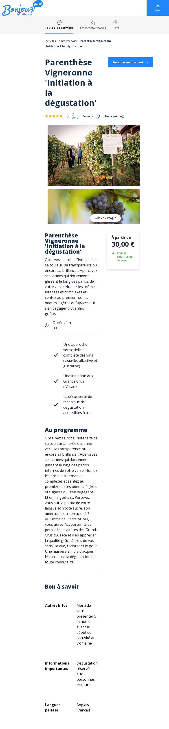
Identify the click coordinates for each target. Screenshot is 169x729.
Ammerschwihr (68, 40)
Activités (51, 40)
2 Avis (75, 116)
